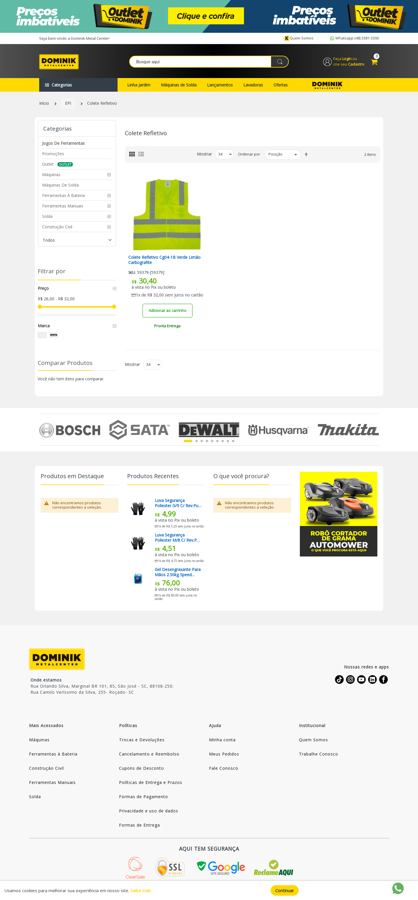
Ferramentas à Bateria (53, 755)
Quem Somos (313, 740)
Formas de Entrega (139, 826)
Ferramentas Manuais (52, 783)
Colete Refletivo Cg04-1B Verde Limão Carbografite (164, 261)
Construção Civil (46, 769)
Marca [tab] (44, 326)
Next (375, 430)
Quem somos (299, 38)
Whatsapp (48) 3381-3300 (354, 38)
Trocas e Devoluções (142, 740)
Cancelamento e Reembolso (149, 755)
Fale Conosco (223, 769)
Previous (42, 430)
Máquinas (39, 740)
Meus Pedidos (224, 755)
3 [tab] (202, 442)
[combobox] (209, 62)
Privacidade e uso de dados (148, 811)
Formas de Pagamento (143, 797)
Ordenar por (249, 155)
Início (44, 104)
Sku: (132, 273)
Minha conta (222, 740)
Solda (35, 797)
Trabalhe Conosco (318, 755)
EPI (68, 104)
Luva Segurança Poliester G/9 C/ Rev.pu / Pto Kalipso (178, 504)
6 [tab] (217, 442)
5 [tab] (212, 442)
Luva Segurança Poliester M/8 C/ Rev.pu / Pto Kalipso (178, 538)
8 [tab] (228, 442)
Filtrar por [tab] (52, 272)
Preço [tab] (43, 289)
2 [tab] (196, 442)
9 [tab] (233, 442)
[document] (209, 890)
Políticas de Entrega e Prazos (150, 783)
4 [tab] (207, 442)
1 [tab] (188, 442)
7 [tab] (222, 442)
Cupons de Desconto (141, 769)
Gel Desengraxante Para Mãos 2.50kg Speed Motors (178, 573)
